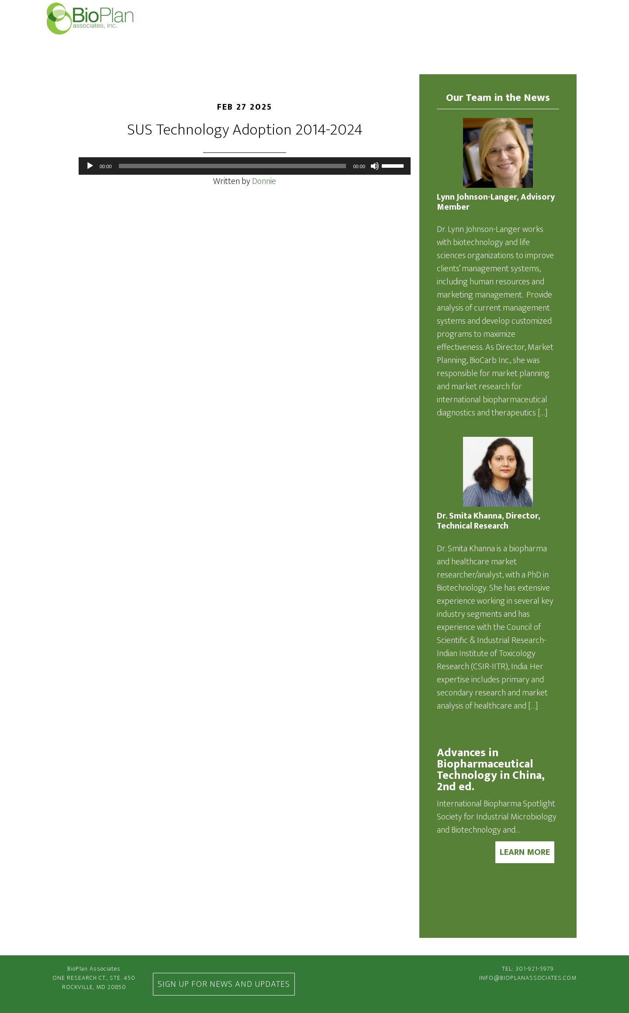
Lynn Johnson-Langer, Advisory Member (496, 202)
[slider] (232, 166)
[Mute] (374, 166)
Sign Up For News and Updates (224, 984)
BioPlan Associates (101, 18)
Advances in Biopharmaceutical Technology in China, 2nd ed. (491, 769)
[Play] (90, 166)
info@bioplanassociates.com (528, 978)
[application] (245, 166)
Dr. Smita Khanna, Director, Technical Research (488, 521)
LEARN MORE (525, 852)
